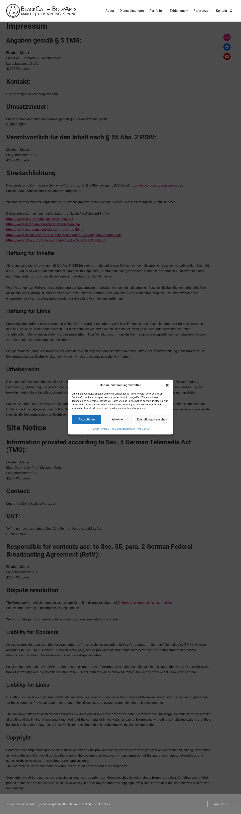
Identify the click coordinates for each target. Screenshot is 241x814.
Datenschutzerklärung (123, 428)
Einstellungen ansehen (152, 419)
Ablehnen (118, 419)
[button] (167, 385)
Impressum (143, 428)
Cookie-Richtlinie (100, 428)
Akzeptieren (87, 419)
